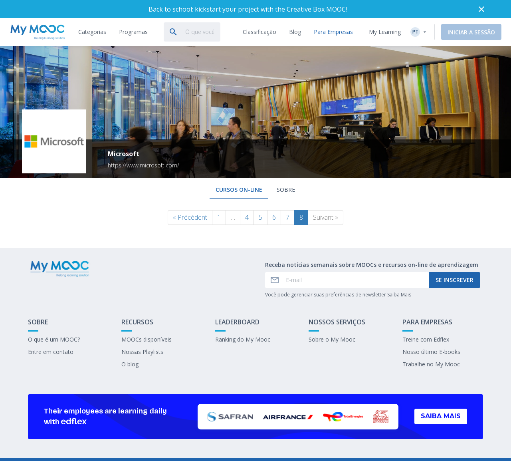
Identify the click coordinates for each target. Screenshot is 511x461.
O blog (130, 364)
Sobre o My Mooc (332, 339)
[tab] (92, 32)
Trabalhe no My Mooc (431, 364)
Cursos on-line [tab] (239, 189)
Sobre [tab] (286, 189)
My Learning (385, 32)
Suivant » (325, 217)
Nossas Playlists (142, 352)
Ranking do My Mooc (242, 339)
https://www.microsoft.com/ (143, 165)
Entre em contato (50, 352)
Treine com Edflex (425, 339)
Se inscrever (454, 280)
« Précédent (190, 217)
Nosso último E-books (431, 352)
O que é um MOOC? (54, 339)
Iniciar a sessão (471, 32)
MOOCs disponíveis (146, 339)
